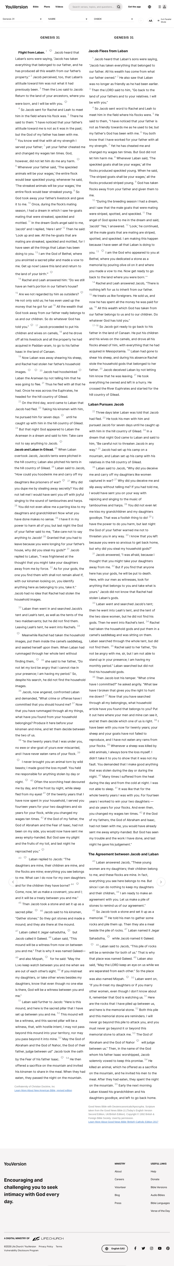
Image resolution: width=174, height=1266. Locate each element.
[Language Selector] (149, 6)
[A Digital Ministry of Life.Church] (87, 1237)
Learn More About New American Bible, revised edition (43, 1090)
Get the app (134, 6)
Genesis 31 (23, 19)
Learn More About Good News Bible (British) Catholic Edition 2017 (123, 1121)
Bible (36, 6)
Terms (59, 1246)
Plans (47, 6)
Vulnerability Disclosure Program (21, 1250)
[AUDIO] (141, 20)
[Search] (91, 7)
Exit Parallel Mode (164, 20)
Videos (59, 6)
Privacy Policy (46, 1246)
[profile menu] (162, 6)
